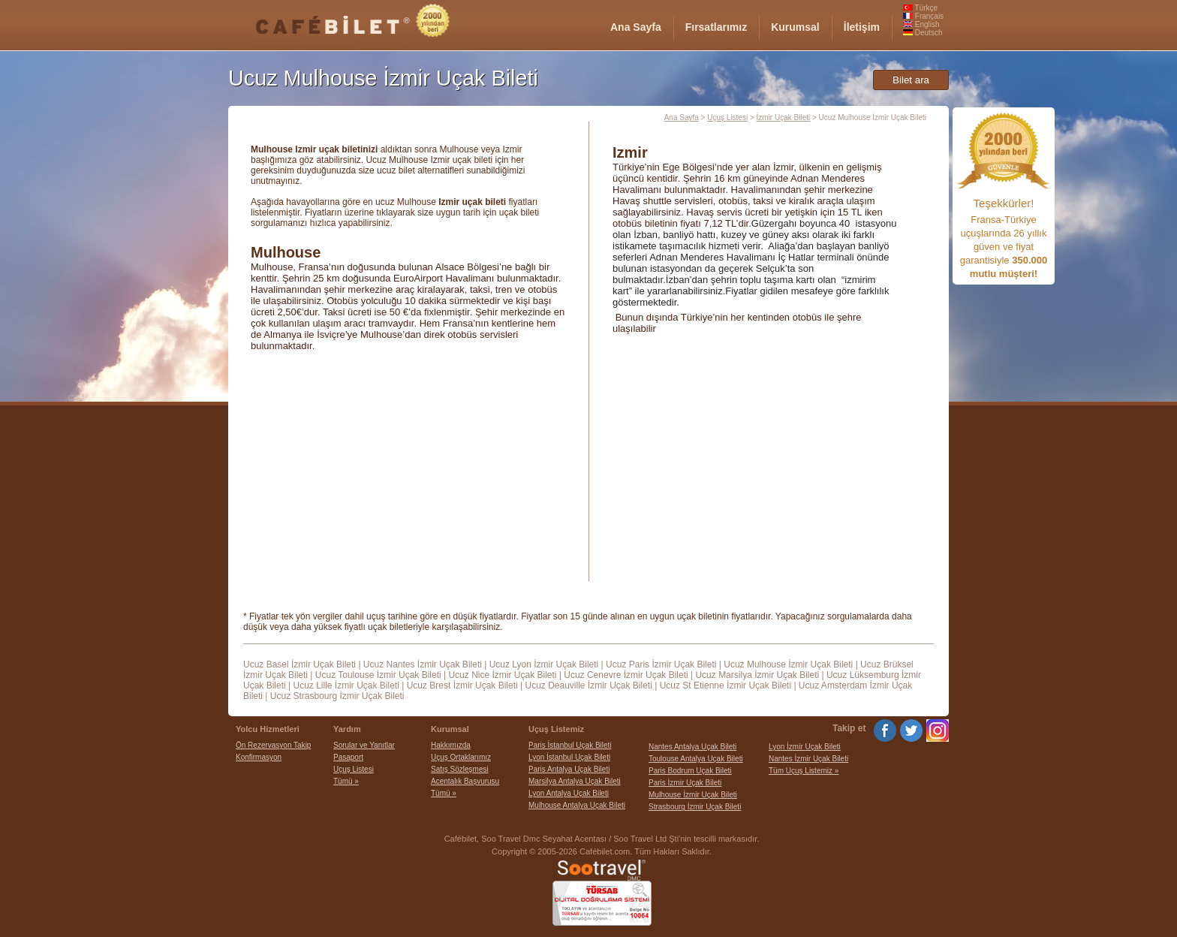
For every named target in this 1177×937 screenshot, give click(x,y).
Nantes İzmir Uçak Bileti (808, 759)
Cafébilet (460, 838)
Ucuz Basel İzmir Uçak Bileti (299, 664)
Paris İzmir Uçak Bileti (685, 783)
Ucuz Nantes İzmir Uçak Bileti (422, 664)
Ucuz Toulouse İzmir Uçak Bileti (378, 675)
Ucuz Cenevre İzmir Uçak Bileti (626, 675)
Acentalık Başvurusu (465, 781)
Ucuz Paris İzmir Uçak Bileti (661, 664)
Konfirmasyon (258, 757)
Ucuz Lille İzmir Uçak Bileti (346, 685)
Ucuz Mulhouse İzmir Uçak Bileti (788, 664)
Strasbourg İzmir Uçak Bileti (695, 807)
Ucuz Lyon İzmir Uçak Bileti (544, 664)
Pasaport (348, 757)
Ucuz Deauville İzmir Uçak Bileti (588, 685)
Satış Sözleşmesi (460, 769)
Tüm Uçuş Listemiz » (803, 771)
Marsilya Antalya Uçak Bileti (574, 781)
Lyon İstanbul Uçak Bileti (569, 757)
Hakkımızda (451, 745)
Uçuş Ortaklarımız (461, 757)
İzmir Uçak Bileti (784, 117)
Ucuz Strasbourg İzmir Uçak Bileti (337, 696)
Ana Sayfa (681, 117)
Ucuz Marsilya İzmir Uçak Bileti (757, 675)
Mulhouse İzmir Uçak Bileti (693, 795)
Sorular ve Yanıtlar (364, 745)
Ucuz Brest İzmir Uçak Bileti (462, 685)
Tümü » (346, 781)
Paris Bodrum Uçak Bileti (690, 771)
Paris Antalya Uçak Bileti (569, 769)
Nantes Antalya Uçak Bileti (692, 747)
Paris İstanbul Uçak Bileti (570, 745)
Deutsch (922, 33)
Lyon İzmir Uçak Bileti (805, 747)
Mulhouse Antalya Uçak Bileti (576, 805)
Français (923, 16)
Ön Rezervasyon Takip (273, 745)
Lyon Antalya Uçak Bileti (568, 793)
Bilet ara (911, 80)
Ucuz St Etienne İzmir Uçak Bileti (725, 685)
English (921, 24)
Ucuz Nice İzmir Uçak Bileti (502, 675)
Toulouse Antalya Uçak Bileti (696, 759)
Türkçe (920, 8)
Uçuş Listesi (727, 117)
